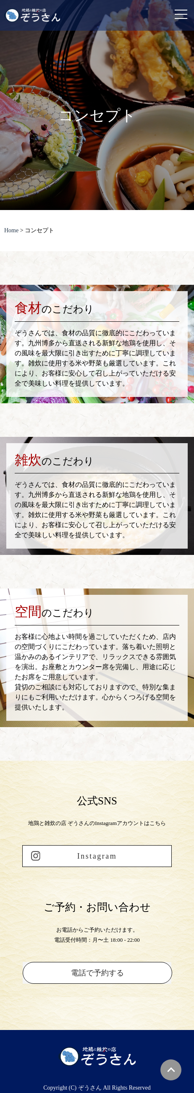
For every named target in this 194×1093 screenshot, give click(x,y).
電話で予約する (97, 973)
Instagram (97, 856)
